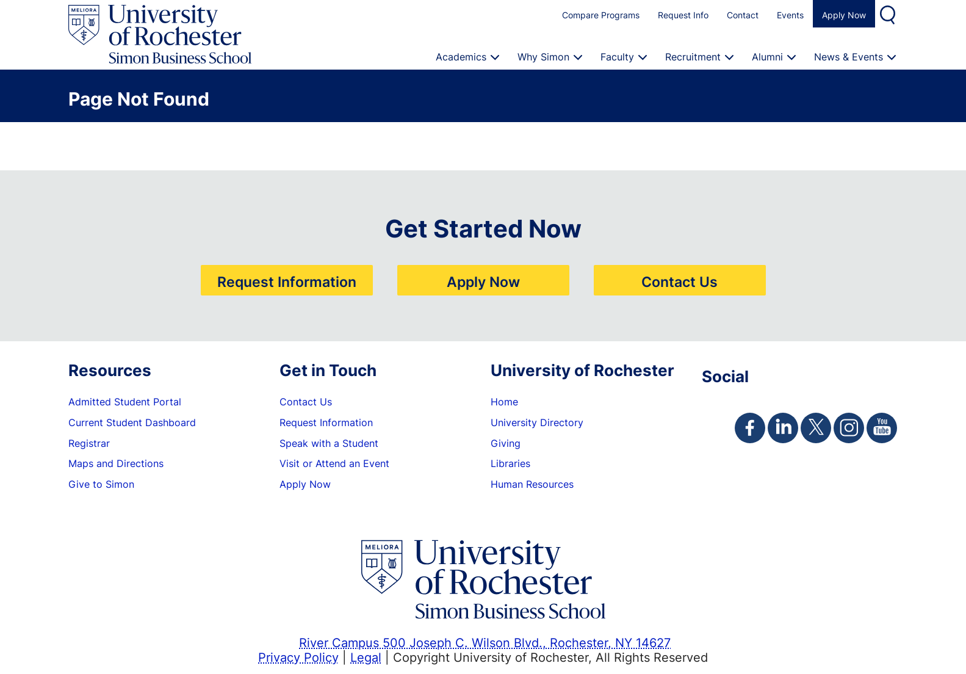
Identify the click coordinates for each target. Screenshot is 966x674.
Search (889, 14)
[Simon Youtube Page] (882, 428)
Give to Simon (101, 484)
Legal (365, 656)
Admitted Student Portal (124, 401)
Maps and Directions (116, 463)
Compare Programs (601, 15)
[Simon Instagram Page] (849, 428)
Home (504, 401)
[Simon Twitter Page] (816, 428)
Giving (506, 443)
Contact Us (679, 281)
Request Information (286, 281)
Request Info (683, 15)
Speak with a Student (328, 443)
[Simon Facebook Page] (750, 428)
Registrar (89, 443)
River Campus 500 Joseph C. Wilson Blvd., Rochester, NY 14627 (485, 642)
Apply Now (844, 15)
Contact (743, 15)
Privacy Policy (298, 656)
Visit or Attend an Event (334, 463)
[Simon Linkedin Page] (783, 428)
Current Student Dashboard (132, 422)
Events (790, 15)
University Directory (537, 422)
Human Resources (532, 484)
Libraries (510, 463)
